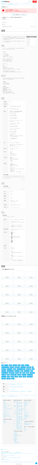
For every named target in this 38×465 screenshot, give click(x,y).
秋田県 (17, 403)
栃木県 (19, 405)
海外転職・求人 (19, 457)
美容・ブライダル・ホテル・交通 (7, 405)
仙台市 (17, 404)
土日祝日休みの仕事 (30, 376)
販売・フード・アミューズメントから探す (14, 383)
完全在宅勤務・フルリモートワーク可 (18, 435)
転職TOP (2, 395)
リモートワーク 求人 (30, 374)
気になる (7, 277)
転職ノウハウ (18, 453)
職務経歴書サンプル (8, 452)
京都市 (17, 419)
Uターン (21, 452)
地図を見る (12, 253)
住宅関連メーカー (26, 404)
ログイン (31, 1)
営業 (4, 401)
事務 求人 (12, 376)
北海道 (15, 401)
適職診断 (10, 453)
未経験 (2, 459)
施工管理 (8, 376)
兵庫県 (17, 418)
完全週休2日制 (15, 438)
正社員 (4, 420)
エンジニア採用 (4, 374)
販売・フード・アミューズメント (24, 383)
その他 (25, 419)
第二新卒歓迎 (11, 391)
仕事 (12, 453)
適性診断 (19, 452)
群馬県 (21, 405)
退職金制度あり (15, 439)
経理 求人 (13, 378)
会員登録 (34, 1)
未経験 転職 (24, 376)
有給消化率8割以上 (16, 434)
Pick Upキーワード (7, 455)
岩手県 (19, 402)
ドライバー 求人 (4, 376)
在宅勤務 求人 (3, 378)
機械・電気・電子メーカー (27, 402)
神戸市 (23, 419)
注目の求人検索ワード (13, 374)
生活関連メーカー (26, 405)
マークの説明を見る (23, 179)
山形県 (19, 403)
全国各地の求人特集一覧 (27, 424)
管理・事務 (5, 403)
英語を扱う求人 (8, 459)
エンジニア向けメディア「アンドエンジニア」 (31, 453)
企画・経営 (5, 402)
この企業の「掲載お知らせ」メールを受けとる (19, 14)
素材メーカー (26, 403)
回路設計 (8, 374)
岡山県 (21, 420)
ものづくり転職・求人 (10, 457)
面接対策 (15, 453)
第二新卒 (20, 376)
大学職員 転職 (8, 378)
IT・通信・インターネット (27, 401)
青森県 (17, 402)
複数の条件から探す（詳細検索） (28, 423)
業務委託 (5, 422)
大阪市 (19, 419)
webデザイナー (24, 374)
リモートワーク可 (16, 436)
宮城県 (21, 402)
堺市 (21, 419)
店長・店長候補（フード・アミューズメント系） (16, 384)
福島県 (21, 403)
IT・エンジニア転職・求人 (4, 457)
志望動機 (16, 452)
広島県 (17, 421)
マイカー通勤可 (21, 391)
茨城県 (17, 405)
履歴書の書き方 (3, 452)
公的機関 (25, 418)
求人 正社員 (19, 374)
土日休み (25, 428)
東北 (14, 402)
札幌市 (17, 401)
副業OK (15, 437)
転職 (2, 455)
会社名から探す (26, 422)
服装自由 (15, 440)
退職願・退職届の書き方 (4, 453)
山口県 (19, 421)
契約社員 (5, 421)
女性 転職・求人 (15, 457)
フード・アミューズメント (21, 395)
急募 (30, 391)
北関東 (15, 405)
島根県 (19, 420)
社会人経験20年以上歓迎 (16, 391)
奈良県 (19, 418)
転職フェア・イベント (23, 453)
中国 (14, 420)
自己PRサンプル (12, 452)
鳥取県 (17, 420)
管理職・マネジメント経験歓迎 (26, 391)
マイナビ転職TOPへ (4, 449)
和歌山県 (22, 418)
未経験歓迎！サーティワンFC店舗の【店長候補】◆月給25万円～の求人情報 (10, 4)
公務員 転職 (16, 376)
